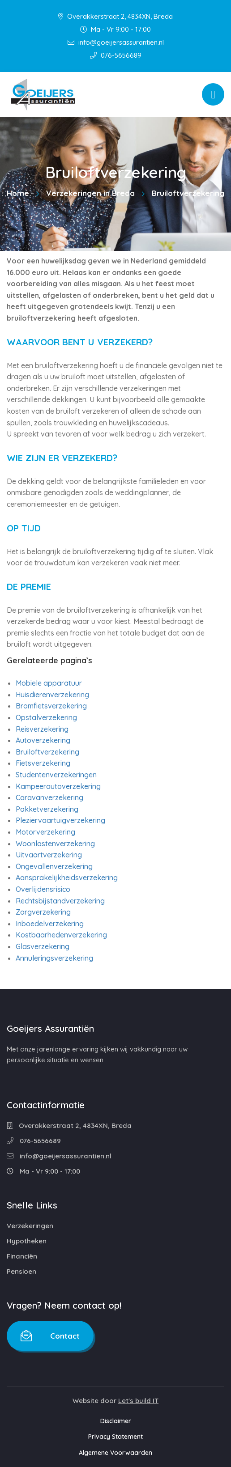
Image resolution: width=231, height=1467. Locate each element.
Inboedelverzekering (50, 923)
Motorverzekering (45, 831)
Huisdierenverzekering (52, 694)
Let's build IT (138, 1400)
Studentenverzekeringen (56, 774)
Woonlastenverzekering (55, 843)
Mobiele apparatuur (49, 682)
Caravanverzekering (49, 797)
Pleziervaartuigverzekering (60, 820)
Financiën (22, 1256)
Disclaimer (115, 1421)
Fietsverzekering (43, 763)
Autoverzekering (43, 740)
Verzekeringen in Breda (90, 193)
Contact (50, 1335)
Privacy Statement (115, 1437)
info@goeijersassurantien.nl (116, 42)
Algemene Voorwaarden (115, 1453)
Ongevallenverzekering (54, 866)
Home (18, 193)
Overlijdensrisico (43, 889)
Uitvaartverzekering (49, 854)
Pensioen (21, 1271)
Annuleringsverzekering (54, 958)
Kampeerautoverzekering (58, 786)
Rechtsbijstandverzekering (60, 900)
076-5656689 (115, 55)
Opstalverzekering (46, 717)
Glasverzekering (42, 946)
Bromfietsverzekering (51, 705)
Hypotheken (27, 1241)
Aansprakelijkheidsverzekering (67, 877)
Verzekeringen (30, 1225)
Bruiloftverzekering (47, 751)
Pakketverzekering (47, 809)
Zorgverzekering (43, 911)
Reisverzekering (42, 729)
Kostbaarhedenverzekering (61, 934)
